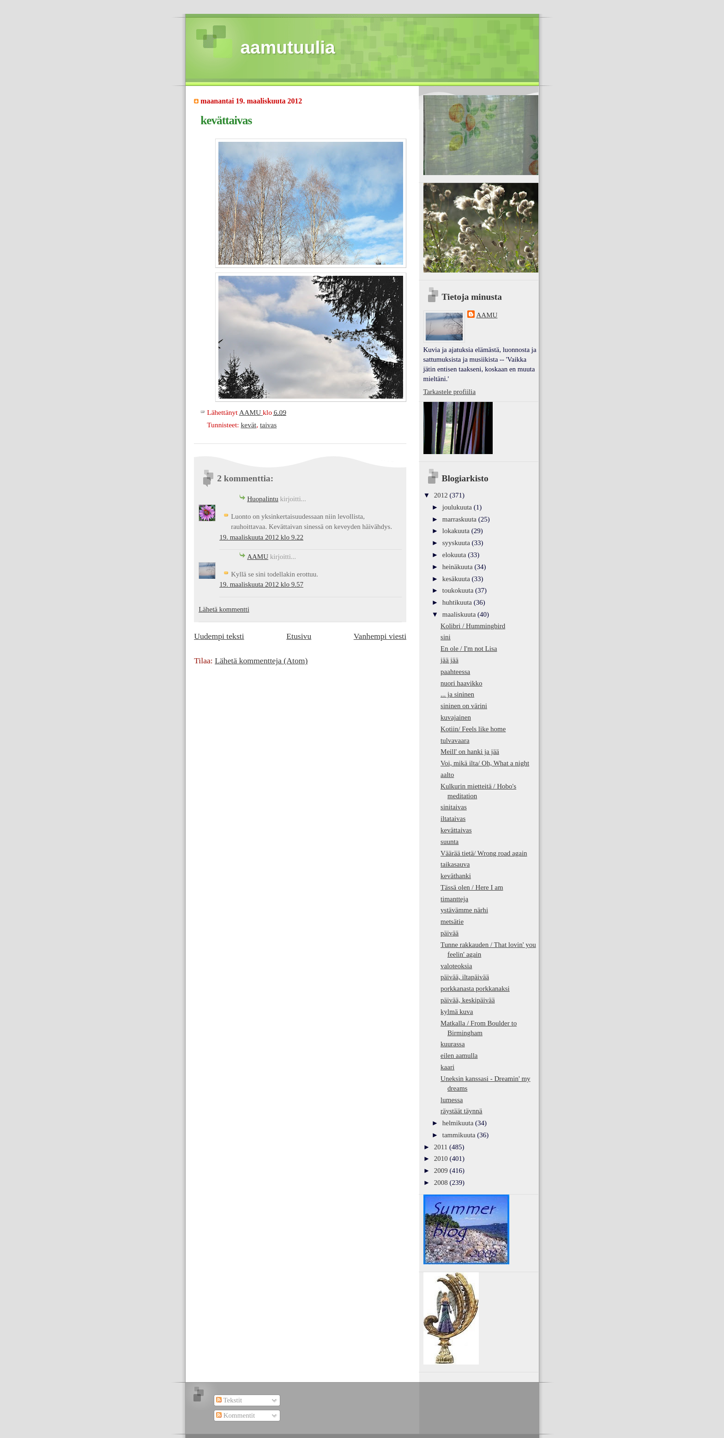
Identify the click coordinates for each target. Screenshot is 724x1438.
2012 (442, 495)
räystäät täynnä (461, 1111)
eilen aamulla (458, 1055)
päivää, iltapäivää (464, 977)
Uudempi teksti (219, 636)
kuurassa (452, 1044)
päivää (449, 933)
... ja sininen (457, 694)
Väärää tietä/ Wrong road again (483, 853)
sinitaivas (453, 807)
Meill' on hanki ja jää (469, 751)
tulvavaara (455, 740)
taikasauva (455, 864)
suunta (449, 841)
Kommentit (235, 1415)
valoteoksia (456, 966)
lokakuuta (456, 530)
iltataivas (452, 818)
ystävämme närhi (464, 910)
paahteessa (455, 671)
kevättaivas (456, 830)
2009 (442, 1170)
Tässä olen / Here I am (471, 887)
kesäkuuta (457, 578)
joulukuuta (458, 507)
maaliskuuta (459, 614)
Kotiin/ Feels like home (473, 729)
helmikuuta (458, 1123)
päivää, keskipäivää (467, 1000)
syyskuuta (457, 542)
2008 (442, 1182)
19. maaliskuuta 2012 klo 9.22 (261, 537)
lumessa (451, 1100)
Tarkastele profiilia (449, 391)
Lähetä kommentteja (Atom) (261, 660)
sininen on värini (463, 706)
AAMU (257, 556)
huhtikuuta (458, 602)
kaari (447, 1067)
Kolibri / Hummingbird (472, 626)
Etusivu (298, 636)
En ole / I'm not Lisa (468, 648)
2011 (441, 1147)
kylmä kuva (456, 1011)
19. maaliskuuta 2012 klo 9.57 (261, 584)
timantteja (454, 899)
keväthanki (455, 876)
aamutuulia (288, 47)
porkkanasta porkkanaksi (475, 988)
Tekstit (229, 1400)
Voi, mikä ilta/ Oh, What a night (484, 763)
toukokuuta (458, 590)
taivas (268, 425)
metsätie (452, 921)
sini (445, 637)
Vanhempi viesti (380, 636)
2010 (442, 1158)
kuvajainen (455, 717)
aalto (447, 774)
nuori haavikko (461, 683)
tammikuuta (459, 1135)
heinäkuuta (458, 566)
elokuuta (455, 554)
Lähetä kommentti (224, 609)
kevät (248, 425)
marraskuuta (460, 519)
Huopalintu (262, 499)
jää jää (449, 660)
